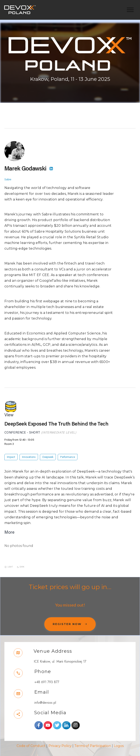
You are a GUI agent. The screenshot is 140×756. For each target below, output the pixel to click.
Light (10, 563)
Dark (22, 563)
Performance (67, 453)
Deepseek (47, 453)
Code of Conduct (31, 742)
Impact (11, 453)
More (9, 528)
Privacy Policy (60, 742)
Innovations (28, 453)
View (8, 411)
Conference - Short (22, 428)
